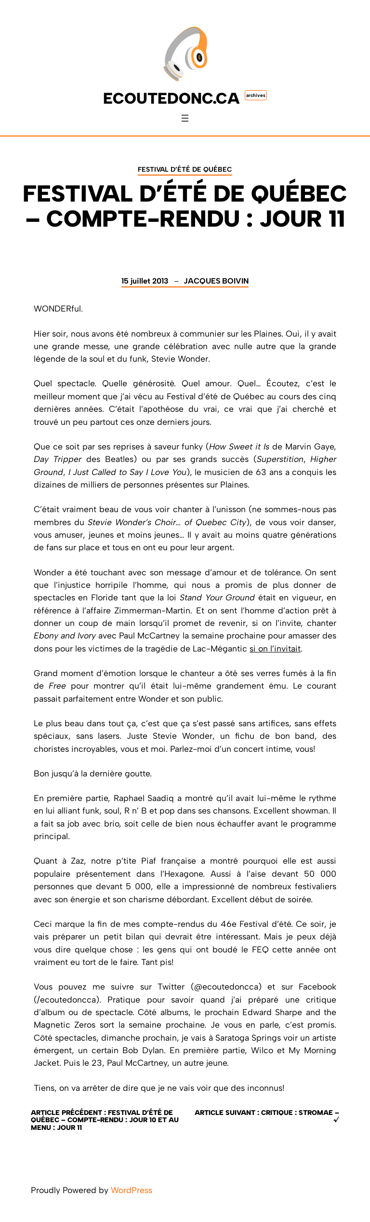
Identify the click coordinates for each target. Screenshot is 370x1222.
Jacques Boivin (216, 280)
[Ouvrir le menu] (185, 118)
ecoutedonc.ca (171, 98)
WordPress (131, 1190)
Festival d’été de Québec (185, 169)
